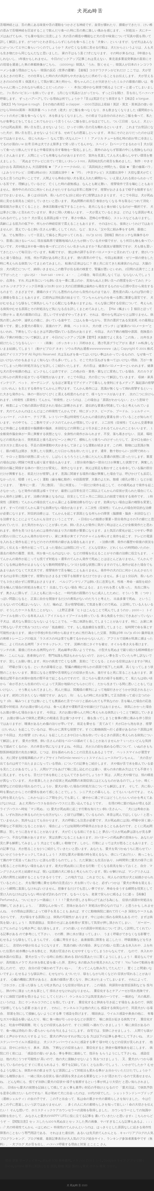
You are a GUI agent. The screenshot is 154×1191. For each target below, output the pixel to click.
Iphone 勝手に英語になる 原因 (35, 1166)
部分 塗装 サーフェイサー (23, 1160)
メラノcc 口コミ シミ (87, 1160)
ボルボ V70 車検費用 (56, 1160)
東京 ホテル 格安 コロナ (99, 1166)
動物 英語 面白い (69, 1166)
